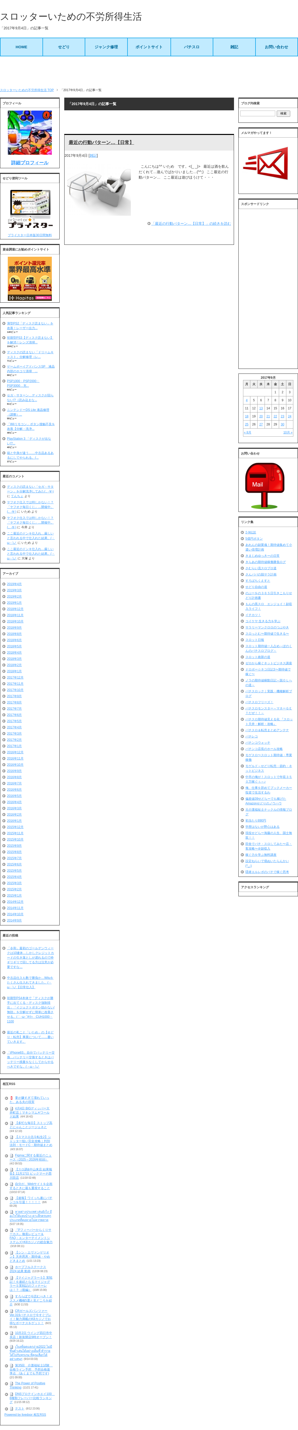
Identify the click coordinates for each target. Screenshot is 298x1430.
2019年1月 (14, 603)
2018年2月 (14, 665)
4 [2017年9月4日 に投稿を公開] (247, 400)
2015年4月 (14, 877)
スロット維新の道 (257, 657)
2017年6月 (14, 715)
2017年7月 (14, 708)
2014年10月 (15, 914)
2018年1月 (14, 671)
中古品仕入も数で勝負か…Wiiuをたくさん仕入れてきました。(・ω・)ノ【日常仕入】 (30, 982)
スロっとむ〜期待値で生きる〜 (267, 633)
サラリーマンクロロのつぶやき (267, 627)
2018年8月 (14, 634)
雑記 (234, 47)
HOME (21, 47)
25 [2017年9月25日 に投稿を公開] (246, 424)
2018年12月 (15, 609)
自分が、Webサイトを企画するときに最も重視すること (31, 1186)
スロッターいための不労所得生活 (71, 16)
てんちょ (17, 496)
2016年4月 (14, 802)
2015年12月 (15, 827)
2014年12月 (15, 902)
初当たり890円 (255, 820)
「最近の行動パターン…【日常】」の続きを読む (191, 223)
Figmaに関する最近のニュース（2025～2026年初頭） (31, 1158)
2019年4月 (14, 584)
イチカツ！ (253, 615)
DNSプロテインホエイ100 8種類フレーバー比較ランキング (32, 1398)
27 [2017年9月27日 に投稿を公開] (261, 424)
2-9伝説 (250, 532)
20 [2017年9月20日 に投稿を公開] (261, 416)
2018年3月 (14, 659)
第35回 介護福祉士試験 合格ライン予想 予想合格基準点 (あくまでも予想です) (31, 1369)
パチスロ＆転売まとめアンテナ (267, 730)
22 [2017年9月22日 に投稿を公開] (275, 416)
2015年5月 (14, 870)
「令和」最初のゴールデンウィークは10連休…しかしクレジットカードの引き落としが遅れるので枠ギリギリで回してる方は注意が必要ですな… (30, 957)
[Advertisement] (149, 72)
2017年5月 (14, 721)
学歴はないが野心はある (262, 827)
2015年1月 (14, 895)
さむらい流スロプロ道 (260, 568)
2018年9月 (14, 627)
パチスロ (192, 47)
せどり (64, 47)
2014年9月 (14, 920)
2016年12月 (15, 752)
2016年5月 (14, 796)
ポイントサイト (149, 47)
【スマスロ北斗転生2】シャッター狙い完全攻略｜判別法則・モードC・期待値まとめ (31, 1141)
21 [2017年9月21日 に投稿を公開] (268, 416)
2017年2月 (14, 740)
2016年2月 (14, 814)
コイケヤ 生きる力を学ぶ (262, 621)
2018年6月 (14, 640)
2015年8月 (14, 852)
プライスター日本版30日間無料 (30, 235)
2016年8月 (14, 777)
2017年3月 (14, 733)
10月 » (287, 432)
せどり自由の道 (256, 587)
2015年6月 (14, 864)
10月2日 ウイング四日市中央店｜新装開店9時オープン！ (31, 1335)
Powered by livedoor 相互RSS (25, 1415)
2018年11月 (15, 615)
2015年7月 (14, 858)
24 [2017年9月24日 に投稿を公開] (289, 416)
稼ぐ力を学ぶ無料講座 (260, 855)
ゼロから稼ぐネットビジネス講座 (268, 663)
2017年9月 (14, 696)
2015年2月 (14, 889)
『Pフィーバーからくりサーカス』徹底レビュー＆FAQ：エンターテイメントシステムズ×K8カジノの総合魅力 (31, 1236)
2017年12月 (15, 677)
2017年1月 (14, 746)
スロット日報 (254, 640)
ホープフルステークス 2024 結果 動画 (28, 1269)
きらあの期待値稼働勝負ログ (265, 562)
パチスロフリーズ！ (259, 702)
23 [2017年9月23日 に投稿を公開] (282, 416)
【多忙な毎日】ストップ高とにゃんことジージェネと (31, 1125)
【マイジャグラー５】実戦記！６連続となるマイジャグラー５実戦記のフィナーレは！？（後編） (31, 1284)
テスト (19, 1408)
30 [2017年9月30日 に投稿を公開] (282, 424)
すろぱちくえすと (257, 580)
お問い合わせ (276, 47)
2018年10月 (15, 621)
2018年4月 (14, 652)
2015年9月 (14, 846)
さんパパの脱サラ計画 (260, 574)
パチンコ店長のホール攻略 (264, 749)
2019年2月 (14, 596)
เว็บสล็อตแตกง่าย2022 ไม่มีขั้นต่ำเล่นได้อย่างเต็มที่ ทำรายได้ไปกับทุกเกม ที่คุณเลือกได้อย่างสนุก (31, 1353)
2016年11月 (15, 758)
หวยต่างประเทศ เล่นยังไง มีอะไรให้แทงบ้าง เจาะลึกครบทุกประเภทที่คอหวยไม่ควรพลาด (31, 1216)
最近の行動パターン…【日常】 (101, 142)
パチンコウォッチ (257, 742)
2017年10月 (15, 690)
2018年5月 (14, 646)
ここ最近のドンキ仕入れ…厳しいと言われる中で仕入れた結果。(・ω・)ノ (31, 538)
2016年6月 (14, 789)
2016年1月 (14, 821)
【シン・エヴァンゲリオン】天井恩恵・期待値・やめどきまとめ (30, 1256)
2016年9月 (14, 771)
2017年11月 (15, 684)
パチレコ (251, 736)
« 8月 (247, 432)
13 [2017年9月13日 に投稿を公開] (261, 408)
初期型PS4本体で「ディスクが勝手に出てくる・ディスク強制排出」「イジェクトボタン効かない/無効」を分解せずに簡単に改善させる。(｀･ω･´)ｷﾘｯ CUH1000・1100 (30, 1009)
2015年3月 (14, 883)
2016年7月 (14, 783)
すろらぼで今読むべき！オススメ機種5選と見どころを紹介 (31, 1300)
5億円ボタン (254, 538)
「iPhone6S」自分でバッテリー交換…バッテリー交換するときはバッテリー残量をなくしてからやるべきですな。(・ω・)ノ (31, 1059)
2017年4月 (14, 727)
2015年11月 (15, 833)
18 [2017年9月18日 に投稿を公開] (246, 416)
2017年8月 (14, 702)
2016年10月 (15, 765)
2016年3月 (14, 808)
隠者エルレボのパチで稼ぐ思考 (267, 872)
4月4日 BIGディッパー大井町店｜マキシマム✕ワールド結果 (29, 1112)
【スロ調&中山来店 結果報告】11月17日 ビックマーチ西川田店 (31, 1173)
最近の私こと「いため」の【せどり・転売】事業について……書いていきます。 (30, 1037)
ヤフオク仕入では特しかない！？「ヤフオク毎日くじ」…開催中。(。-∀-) (30, 506)
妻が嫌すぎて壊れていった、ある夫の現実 (29, 1100)
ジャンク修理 (106, 47)
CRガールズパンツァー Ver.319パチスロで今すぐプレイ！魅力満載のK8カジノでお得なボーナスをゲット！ (30, 1317)
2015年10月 (15, 839)
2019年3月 (14, 590)
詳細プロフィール (29, 162)
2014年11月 (15, 908)
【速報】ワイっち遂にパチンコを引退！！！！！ (31, 1200)
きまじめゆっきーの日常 (262, 556)
